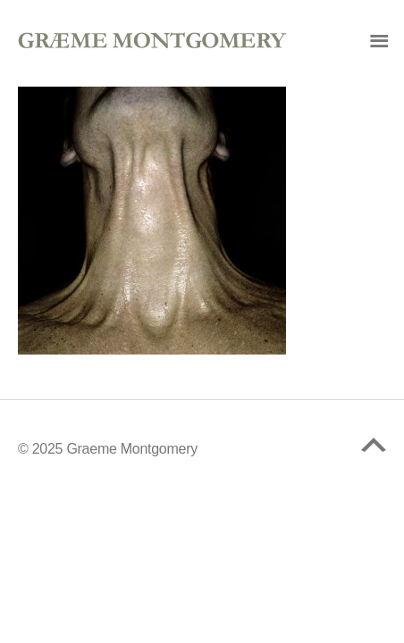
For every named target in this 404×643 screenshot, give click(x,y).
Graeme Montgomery (132, 448)
